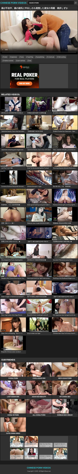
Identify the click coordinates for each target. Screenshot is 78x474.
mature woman (8, 60)
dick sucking (62, 57)
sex (30, 60)
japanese (14, 57)
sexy (22, 57)
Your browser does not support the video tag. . (39, 32)
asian (5, 57)
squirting (30, 57)
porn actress (21, 60)
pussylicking (40, 57)
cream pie (51, 57)
